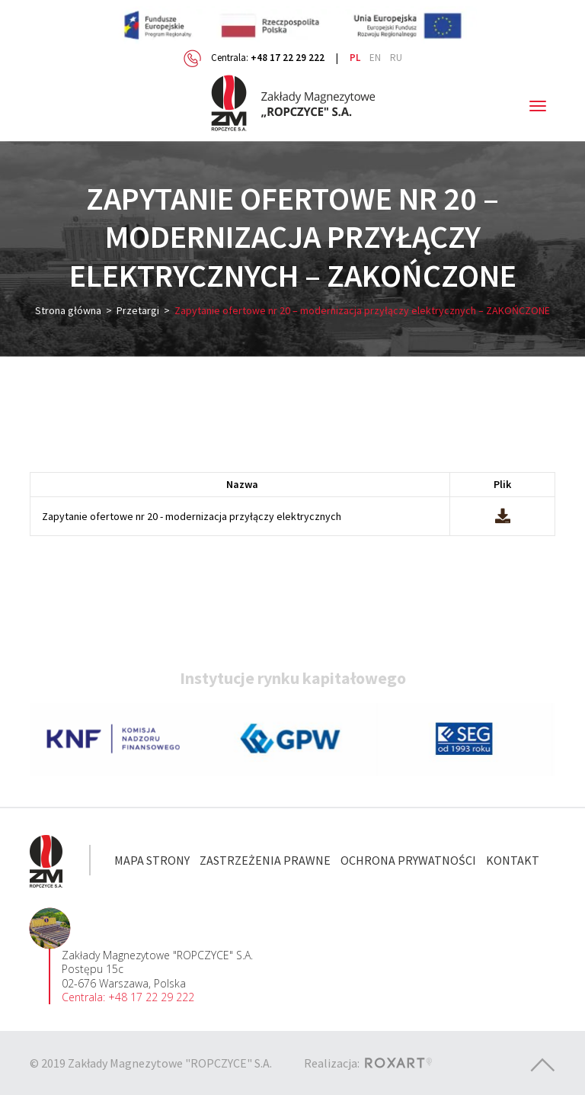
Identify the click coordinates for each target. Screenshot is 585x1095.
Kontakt (512, 860)
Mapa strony (152, 860)
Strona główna (68, 310)
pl (355, 57)
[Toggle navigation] (537, 106)
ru (396, 57)
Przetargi (138, 310)
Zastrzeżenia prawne (265, 860)
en (375, 57)
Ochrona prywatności (408, 860)
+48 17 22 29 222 (287, 57)
